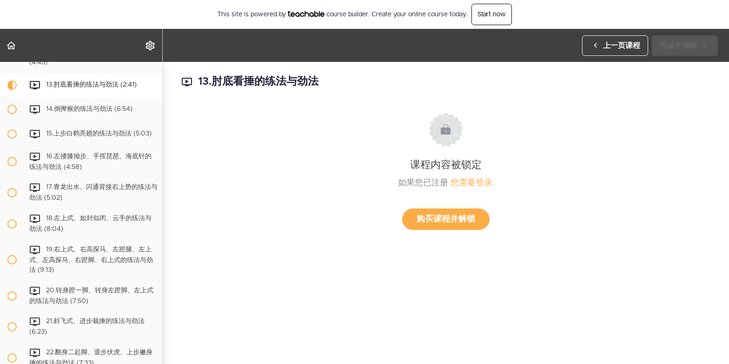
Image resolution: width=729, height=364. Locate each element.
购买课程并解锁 (446, 219)
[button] (11, 45)
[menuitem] (150, 45)
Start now (491, 14)
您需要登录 (471, 183)
